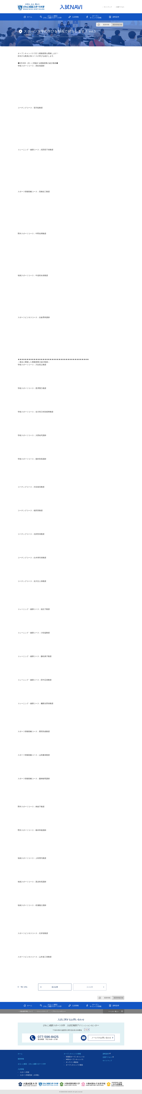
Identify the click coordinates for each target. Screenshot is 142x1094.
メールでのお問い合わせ (101, 1038)
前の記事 (55, 987)
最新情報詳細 (117, 24)
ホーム (20, 1054)
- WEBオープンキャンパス (73, 1059)
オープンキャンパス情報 (72, 1054)
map (86, 1029)
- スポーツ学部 (23, 1072)
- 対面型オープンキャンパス (74, 1057)
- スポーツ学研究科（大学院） (29, 1075)
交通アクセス (107, 1057)
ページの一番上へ (113, 1011)
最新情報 (106, 24)
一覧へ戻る (23, 987)
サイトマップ (107, 1060)
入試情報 (21, 1069)
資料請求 (106, 1054)
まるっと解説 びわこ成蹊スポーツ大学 (32, 1064)
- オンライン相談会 (71, 1062)
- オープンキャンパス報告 (73, 1065)
